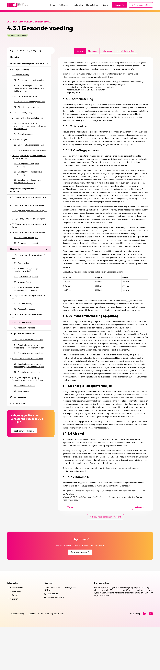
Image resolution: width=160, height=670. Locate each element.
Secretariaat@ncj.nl (56, 597)
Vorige (69, 507)
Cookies (32, 613)
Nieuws (105, 5)
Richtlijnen (64, 5)
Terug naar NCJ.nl (142, 5)
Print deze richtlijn (126, 51)
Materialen (78, 5)
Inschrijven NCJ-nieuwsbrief (52, 613)
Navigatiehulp (92, 5)
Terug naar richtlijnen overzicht (105, 517)
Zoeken (119, 5)
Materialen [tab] (92, 51)
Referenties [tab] (107, 51)
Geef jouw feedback (23, 431)
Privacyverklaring (17, 613)
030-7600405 (53, 593)
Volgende (140, 507)
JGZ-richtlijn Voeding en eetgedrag (25, 50)
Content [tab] (80, 51)
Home (52, 5)
